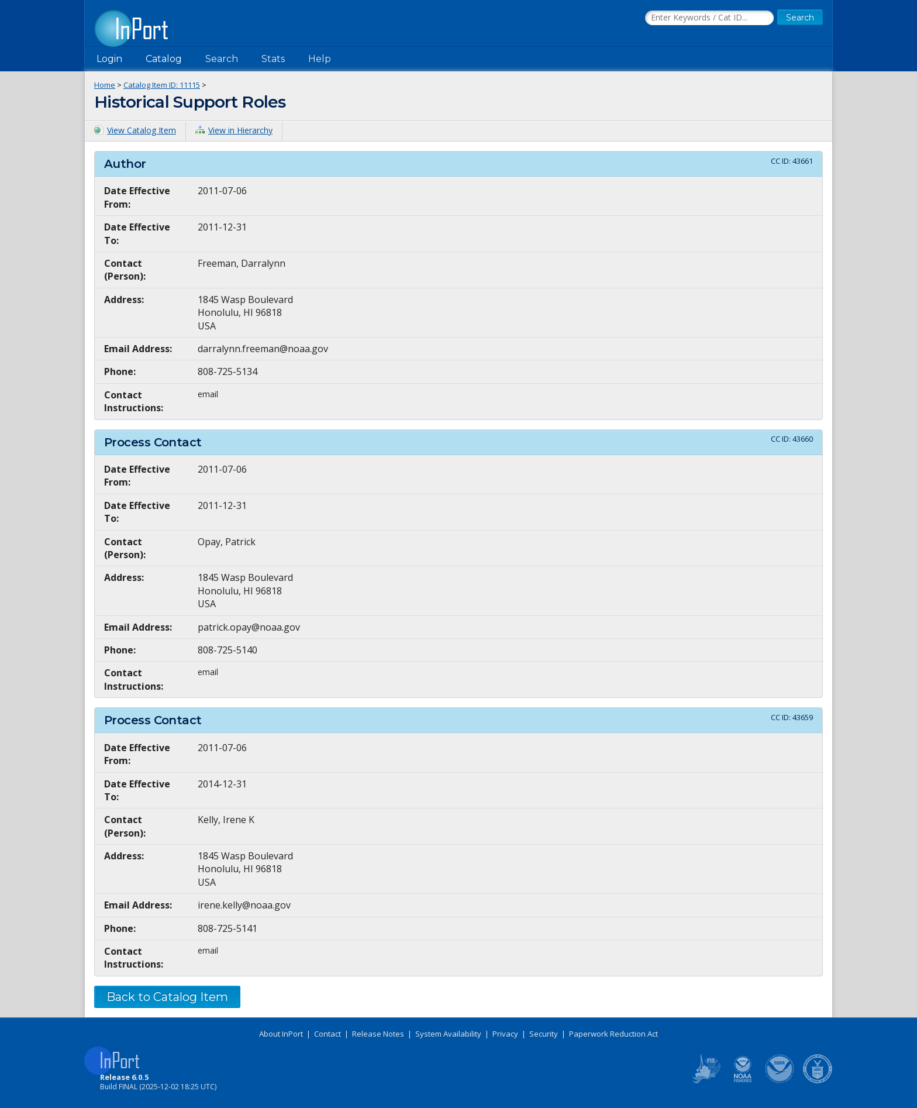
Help (319, 58)
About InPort (281, 1033)
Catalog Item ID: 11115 (161, 85)
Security (543, 1033)
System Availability (448, 1033)
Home (104, 85)
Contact (327, 1033)
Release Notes (378, 1033)
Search (221, 58)
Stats (273, 58)
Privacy (505, 1033)
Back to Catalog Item (167, 997)
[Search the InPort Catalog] (709, 18)
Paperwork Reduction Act (613, 1033)
